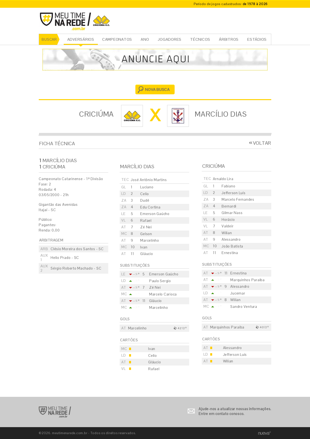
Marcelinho (149, 240)
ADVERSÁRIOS (80, 39)
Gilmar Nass (232, 212)
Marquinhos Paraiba (247, 280)
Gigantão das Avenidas (58, 204)
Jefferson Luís (234, 193)
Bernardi (229, 206)
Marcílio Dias (221, 114)
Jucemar (237, 293)
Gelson (146, 233)
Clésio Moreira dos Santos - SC (77, 249)
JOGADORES (169, 39)
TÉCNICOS (200, 39)
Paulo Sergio (160, 281)
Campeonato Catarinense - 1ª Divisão (71, 178)
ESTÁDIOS (257, 39)
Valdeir (227, 226)
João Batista (232, 246)
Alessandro (231, 239)
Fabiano (228, 186)
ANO (145, 39)
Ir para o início (55, 412)
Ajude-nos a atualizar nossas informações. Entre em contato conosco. (235, 411)
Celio (144, 194)
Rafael (146, 220)
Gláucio (146, 253)
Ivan (143, 247)
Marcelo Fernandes (238, 199)
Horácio (228, 219)
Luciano (146, 187)
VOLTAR (262, 143)
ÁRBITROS (229, 39)
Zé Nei (146, 227)
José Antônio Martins (149, 179)
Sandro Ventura (243, 306)
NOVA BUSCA (157, 89)
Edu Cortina (150, 207)
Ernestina (230, 252)
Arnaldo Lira (223, 178)
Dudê (144, 200)
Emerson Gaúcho (155, 213)
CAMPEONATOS (117, 39)
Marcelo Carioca (163, 294)
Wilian (227, 233)
